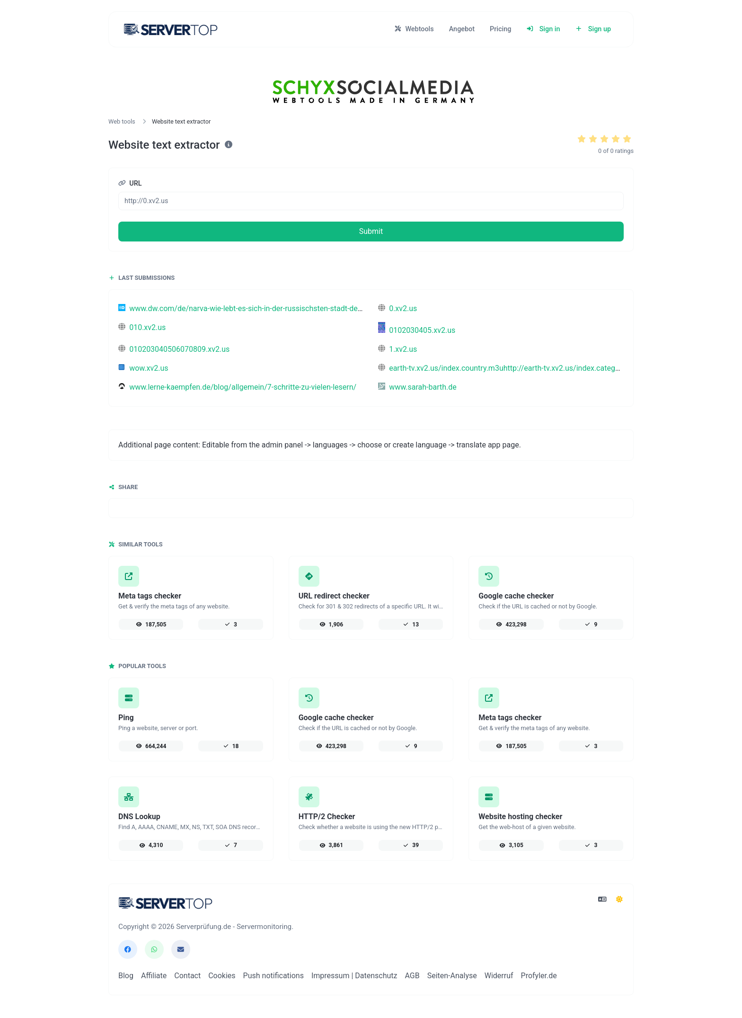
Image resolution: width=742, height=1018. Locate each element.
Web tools (121, 121)
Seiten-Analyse (452, 975)
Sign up (593, 29)
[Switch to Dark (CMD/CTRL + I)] (619, 899)
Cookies (221, 975)
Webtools (414, 29)
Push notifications (273, 975)
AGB (412, 975)
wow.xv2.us (143, 368)
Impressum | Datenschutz (354, 975)
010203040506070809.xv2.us (174, 349)
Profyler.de (539, 975)
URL (130, 183)
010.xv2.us (142, 327)
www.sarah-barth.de (417, 387)
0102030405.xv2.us (416, 330)
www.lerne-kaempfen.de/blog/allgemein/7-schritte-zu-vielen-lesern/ (237, 387)
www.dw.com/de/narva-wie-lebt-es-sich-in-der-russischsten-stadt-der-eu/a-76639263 (266, 308)
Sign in (543, 29)
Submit (371, 231)
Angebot (462, 29)
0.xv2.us (397, 308)
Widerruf (499, 975)
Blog (125, 975)
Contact (187, 975)
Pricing (500, 29)
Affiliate (154, 975)
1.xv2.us (397, 349)
